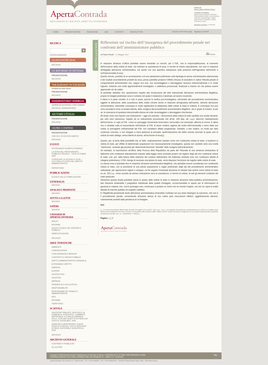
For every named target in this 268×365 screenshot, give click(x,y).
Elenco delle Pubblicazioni (66, 177)
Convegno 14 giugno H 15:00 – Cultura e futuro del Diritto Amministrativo (67, 161)
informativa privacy (151, 361)
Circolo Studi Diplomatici (65, 136)
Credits (143, 355)
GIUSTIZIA (56, 278)
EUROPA (55, 271)
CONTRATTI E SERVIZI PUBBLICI (66, 257)
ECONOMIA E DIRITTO (62, 264)
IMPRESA (56, 281)
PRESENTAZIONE (73, 32)
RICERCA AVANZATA (58, 55)
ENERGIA (56, 267)
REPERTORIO (58, 168)
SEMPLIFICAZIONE (60, 233)
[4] (163, 135)
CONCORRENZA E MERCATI (64, 254)
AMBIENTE (56, 247)
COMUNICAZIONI (59, 250)
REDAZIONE (92, 32)
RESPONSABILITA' (60, 288)
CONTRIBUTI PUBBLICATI (63, 344)
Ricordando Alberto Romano (67, 148)
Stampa (212, 54)
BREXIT (55, 221)
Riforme (56, 225)
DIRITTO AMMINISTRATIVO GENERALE (69, 261)
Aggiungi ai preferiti (201, 32)
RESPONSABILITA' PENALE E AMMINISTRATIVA (65, 292)
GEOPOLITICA (58, 274)
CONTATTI (119, 32)
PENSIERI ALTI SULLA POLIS (64, 284)
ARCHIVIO (56, 65)
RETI (54, 297)
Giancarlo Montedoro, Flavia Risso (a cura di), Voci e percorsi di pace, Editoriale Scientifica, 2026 (69, 327)
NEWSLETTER (136, 32)
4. (101, 210)
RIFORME (56, 300)
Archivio (56, 122)
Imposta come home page (182, 32)
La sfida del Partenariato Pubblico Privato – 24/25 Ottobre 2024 (69, 154)
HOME (55, 32)
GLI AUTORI (57, 347)
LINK (106, 32)
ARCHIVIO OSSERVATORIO (64, 108)
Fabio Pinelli (108, 55)
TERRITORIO (57, 304)
